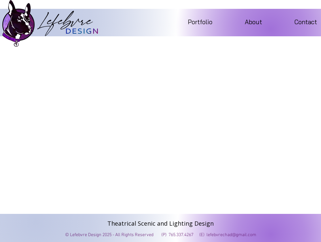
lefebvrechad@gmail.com (231, 235)
